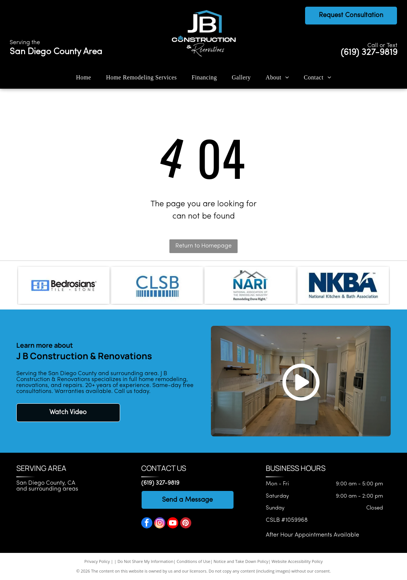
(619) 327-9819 (369, 52)
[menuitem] (84, 77)
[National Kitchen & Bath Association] (343, 285)
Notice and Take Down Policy (241, 561)
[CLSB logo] (156, 285)
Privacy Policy (97, 561)
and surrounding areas (47, 489)
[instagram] (159, 523)
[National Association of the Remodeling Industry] (250, 285)
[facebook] (146, 523)
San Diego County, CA (45, 483)
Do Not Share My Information (145, 561)
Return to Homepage (203, 246)
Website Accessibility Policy (297, 561)
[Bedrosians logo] (63, 285)
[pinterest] (185, 523)
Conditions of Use (194, 561)
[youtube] (172, 523)
